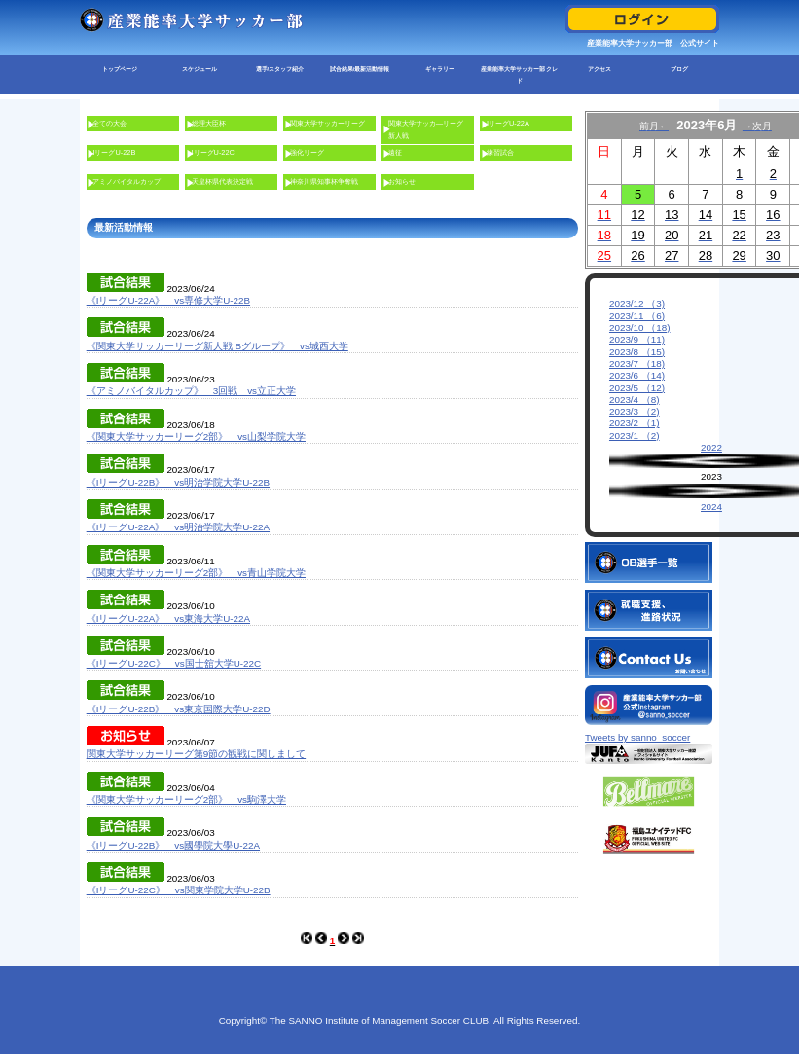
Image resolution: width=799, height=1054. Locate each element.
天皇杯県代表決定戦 (222, 181)
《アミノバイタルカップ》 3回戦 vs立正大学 (191, 390)
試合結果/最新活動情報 (360, 69)
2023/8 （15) (637, 351)
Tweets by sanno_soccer (637, 722)
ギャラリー (439, 69)
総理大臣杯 (209, 123)
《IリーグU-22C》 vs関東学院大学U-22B (179, 890)
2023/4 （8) (634, 399)
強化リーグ (307, 152)
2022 (711, 447)
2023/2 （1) (634, 423)
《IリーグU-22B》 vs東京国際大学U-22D (179, 709)
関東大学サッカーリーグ (327, 123)
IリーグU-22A (508, 123)
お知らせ (402, 181)
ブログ (679, 69)
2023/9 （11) (637, 339)
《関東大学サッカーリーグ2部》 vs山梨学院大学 (196, 436)
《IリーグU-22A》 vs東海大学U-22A (168, 618)
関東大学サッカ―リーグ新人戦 (425, 129)
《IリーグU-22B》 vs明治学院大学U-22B (178, 482)
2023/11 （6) (637, 315)
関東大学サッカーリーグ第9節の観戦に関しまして (196, 753)
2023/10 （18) (640, 327)
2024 (711, 506)
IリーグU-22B (113, 152)
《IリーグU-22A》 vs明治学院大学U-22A (178, 527)
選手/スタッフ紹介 (280, 69)
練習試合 (500, 152)
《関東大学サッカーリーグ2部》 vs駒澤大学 (186, 799)
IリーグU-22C (213, 152)
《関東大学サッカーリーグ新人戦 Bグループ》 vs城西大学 (217, 346)
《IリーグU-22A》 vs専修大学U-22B (168, 300)
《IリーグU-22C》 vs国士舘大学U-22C (174, 663)
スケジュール (199, 69)
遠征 (395, 152)
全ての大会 (109, 123)
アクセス (599, 69)
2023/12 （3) (637, 303)
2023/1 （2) (634, 435)
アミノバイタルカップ (126, 181)
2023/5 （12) (637, 387)
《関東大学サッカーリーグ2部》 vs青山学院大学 (196, 572)
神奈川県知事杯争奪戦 (324, 181)
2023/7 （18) (637, 363)
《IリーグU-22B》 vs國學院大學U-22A (173, 845)
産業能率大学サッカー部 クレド (520, 75)
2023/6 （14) (637, 375)
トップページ (119, 69)
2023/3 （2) (634, 411)
